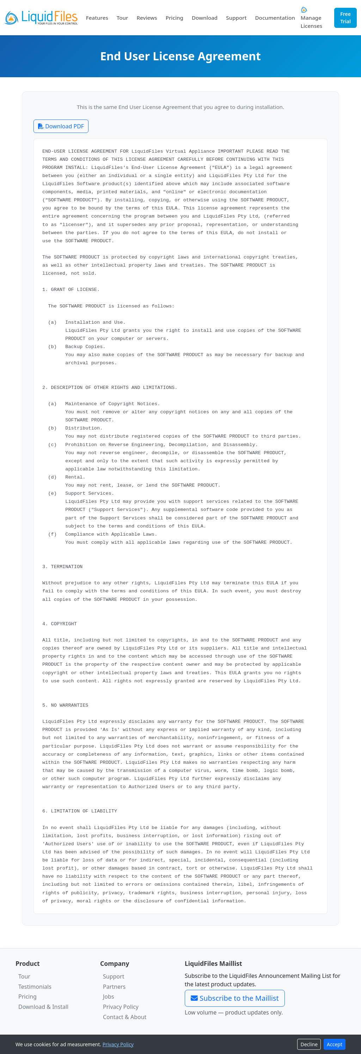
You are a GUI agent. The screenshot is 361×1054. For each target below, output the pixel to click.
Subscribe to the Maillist (235, 998)
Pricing (174, 17)
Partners (114, 987)
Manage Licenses (311, 17)
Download (205, 17)
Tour (122, 17)
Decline (309, 1044)
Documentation (275, 17)
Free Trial (345, 18)
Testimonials (34, 987)
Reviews (146, 17)
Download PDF (61, 126)
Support (236, 17)
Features (97, 17)
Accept (334, 1044)
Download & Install (43, 1007)
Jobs (108, 996)
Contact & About (124, 1017)
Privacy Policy (121, 1007)
